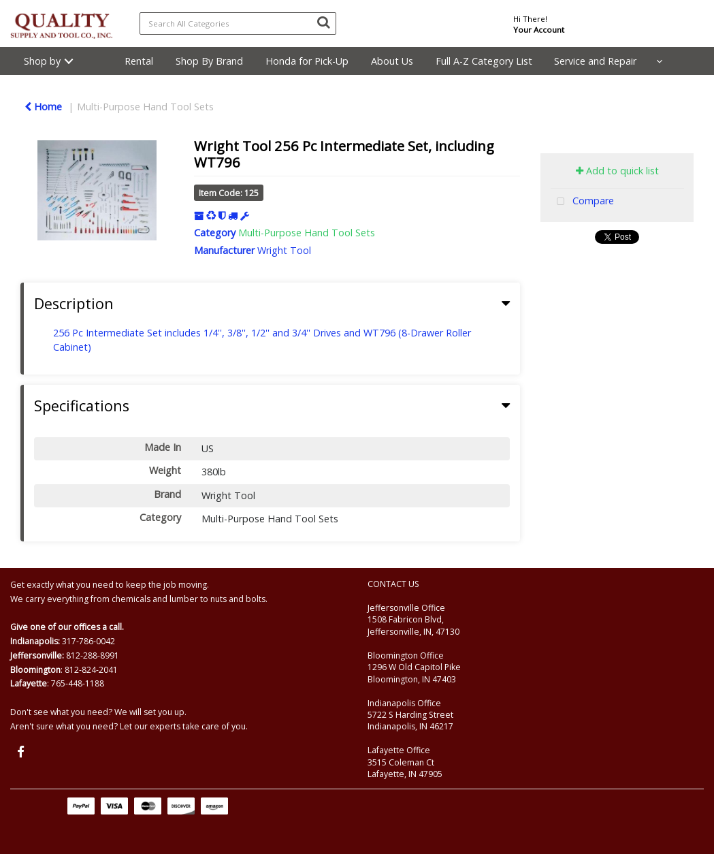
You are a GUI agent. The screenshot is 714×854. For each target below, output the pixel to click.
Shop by (42, 60)
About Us (392, 60)
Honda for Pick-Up (306, 60)
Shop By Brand (209, 60)
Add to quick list (617, 170)
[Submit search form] (323, 22)
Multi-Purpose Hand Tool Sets (145, 106)
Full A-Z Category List (484, 60)
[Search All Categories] (238, 23)
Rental (139, 60)
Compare (583, 202)
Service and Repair (595, 60)
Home (43, 106)
